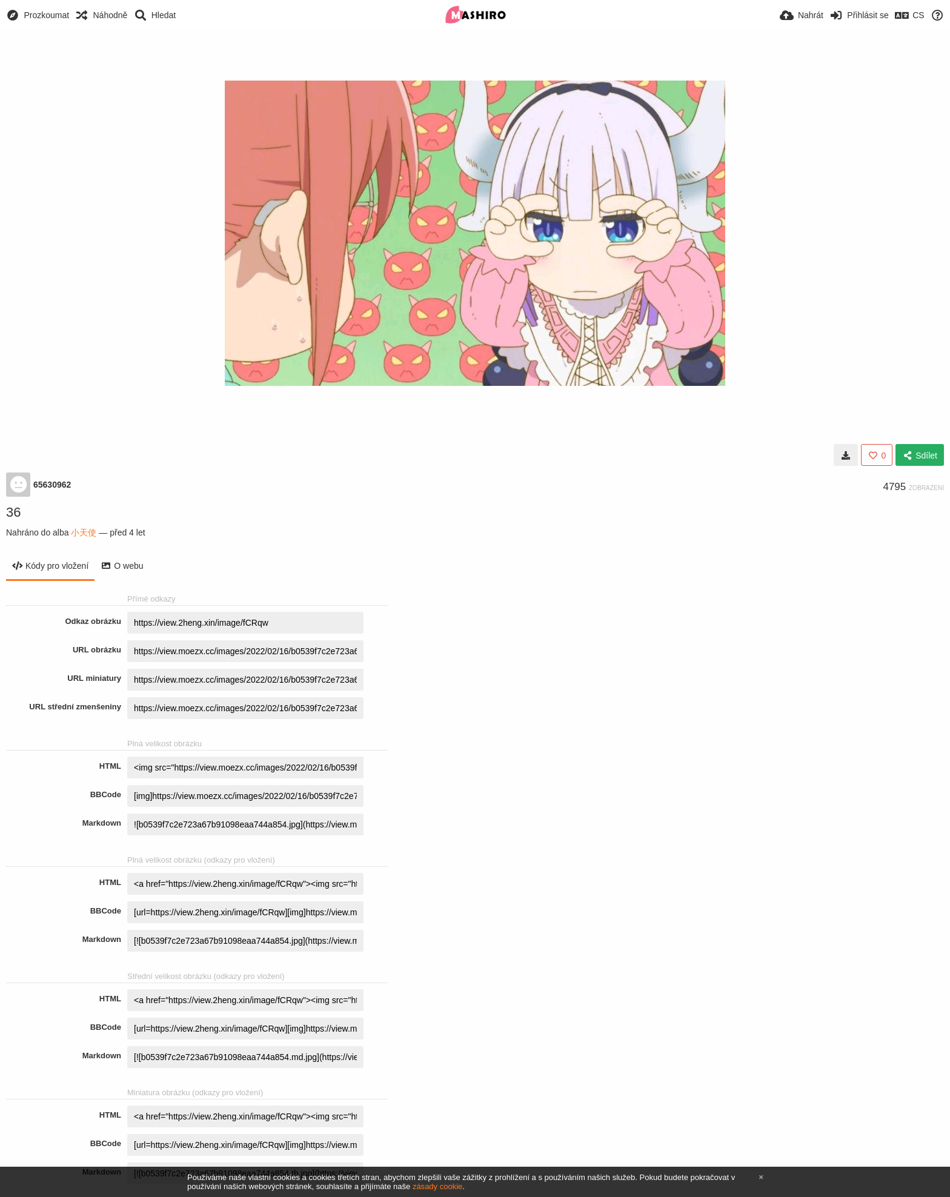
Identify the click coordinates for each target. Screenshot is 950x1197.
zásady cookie (437, 1186)
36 (13, 512)
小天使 (83, 532)
